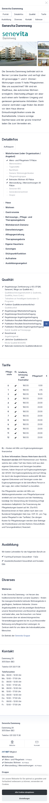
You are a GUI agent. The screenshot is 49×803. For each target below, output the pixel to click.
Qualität (32, 14)
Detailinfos (18, 14)
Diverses (18, 19)
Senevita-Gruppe (22, 636)
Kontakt (28, 19)
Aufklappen (9, 147)
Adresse (38, 19)
